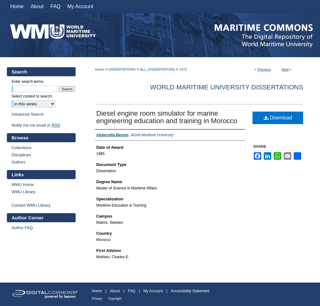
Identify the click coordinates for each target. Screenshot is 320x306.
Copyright (115, 298)
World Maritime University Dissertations (226, 87)
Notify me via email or (36, 125)
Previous (264, 69)
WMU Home (23, 184)
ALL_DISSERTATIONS (157, 69)
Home (99, 69)
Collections (22, 147)
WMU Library (23, 191)
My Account (153, 291)
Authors (19, 162)
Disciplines (21, 155)
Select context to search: (32, 96)
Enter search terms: (28, 81)
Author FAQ (22, 227)
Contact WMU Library (31, 205)
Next (285, 69)
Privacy (97, 298)
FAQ (131, 291)
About (115, 291)
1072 (183, 69)
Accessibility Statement (190, 291)
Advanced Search (28, 114)
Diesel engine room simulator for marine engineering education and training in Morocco (166, 117)
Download (278, 117)
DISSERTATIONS (122, 69)
